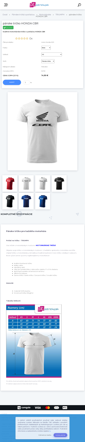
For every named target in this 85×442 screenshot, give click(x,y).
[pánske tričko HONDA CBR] (42, 93)
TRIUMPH (60, 15)
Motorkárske (45, 15)
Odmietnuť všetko (44, 435)
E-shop (6, 5)
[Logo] (39, 4)
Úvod (5, 15)
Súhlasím (60, 435)
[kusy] (26, 82)
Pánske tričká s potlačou (23, 15)
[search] (80, 5)
